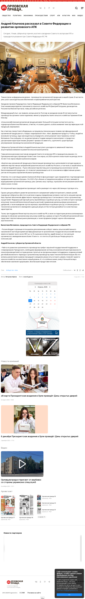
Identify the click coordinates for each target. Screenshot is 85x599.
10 (46, 297)
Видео (80, 15)
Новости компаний (10, 361)
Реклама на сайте (34, 593)
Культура (66, 15)
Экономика (28, 15)
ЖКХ (73, 15)
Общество (6, 15)
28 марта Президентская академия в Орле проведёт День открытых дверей (39, 396)
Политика (17, 15)
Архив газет (6, 491)
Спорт (52, 15)
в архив (41, 517)
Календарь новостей (42, 283)
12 (54, 297)
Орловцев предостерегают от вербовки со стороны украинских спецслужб (21, 481)
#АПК (16, 270)
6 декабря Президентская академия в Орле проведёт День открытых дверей (39, 436)
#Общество (10, 270)
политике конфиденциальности (67, 590)
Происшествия (41, 15)
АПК (58, 15)
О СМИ (22, 593)
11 (50, 297)
